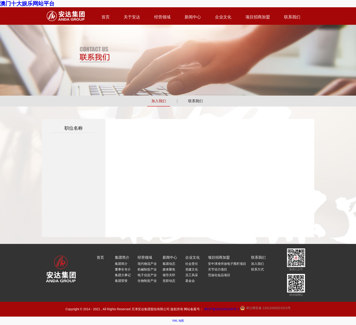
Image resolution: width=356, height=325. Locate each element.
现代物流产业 (147, 263)
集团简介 (122, 257)
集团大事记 (123, 275)
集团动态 (169, 263)
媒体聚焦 (169, 269)
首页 (105, 17)
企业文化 (223, 17)
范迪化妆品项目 (219, 275)
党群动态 (169, 281)
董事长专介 (123, 269)
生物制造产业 (147, 281)
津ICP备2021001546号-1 (221, 309)
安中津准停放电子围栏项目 (227, 263)
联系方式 (257, 269)
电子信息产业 (147, 275)
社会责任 (191, 263)
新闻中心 (193, 17)
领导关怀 (169, 275)
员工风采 (191, 275)
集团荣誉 (121, 281)
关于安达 (132, 17)
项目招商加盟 (257, 17)
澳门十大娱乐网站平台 (27, 3)
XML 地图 (178, 320)
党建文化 (191, 269)
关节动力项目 (217, 269)
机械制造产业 (147, 269)
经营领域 (162, 17)
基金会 (190, 281)
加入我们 (158, 101)
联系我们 (292, 17)
